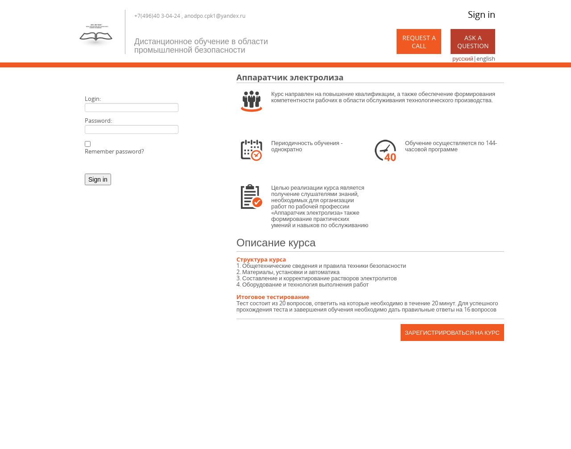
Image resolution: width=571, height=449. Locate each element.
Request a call (419, 41)
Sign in (481, 14)
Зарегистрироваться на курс (452, 332)
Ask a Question (473, 41)
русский (462, 58)
